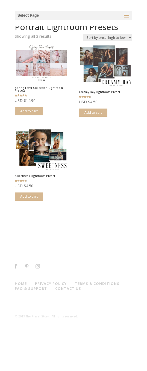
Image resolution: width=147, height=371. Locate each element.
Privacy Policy (51, 283)
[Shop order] (107, 37)
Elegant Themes (64, 364)
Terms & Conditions (97, 283)
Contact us (68, 288)
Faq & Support (31, 288)
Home (21, 283)
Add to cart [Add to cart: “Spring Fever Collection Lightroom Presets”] (29, 111)
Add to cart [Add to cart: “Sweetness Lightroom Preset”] (29, 196)
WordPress (106, 364)
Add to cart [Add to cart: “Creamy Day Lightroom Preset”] (93, 112)
